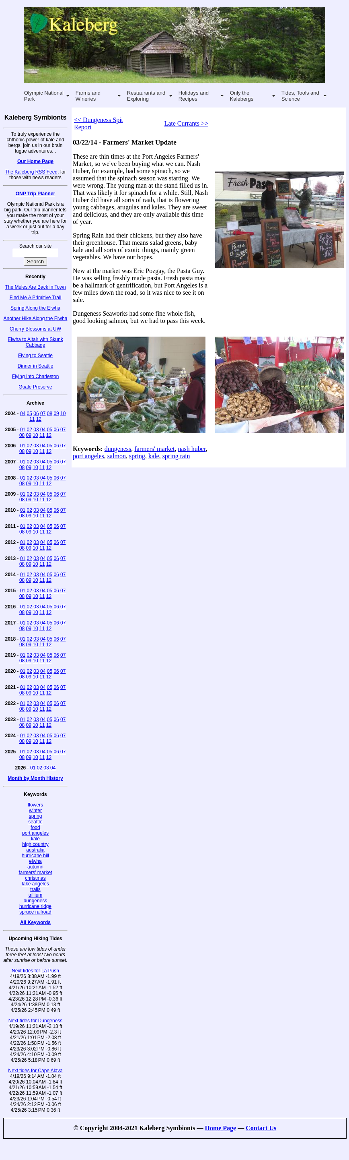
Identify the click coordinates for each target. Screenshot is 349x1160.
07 (42, 413)
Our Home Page (35, 161)
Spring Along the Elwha (35, 308)
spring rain (176, 456)
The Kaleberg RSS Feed (31, 172)
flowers (35, 805)
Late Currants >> (186, 123)
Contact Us (261, 1128)
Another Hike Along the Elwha (36, 318)
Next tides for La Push (35, 971)
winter (35, 810)
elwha (35, 861)
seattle (35, 822)
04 (22, 413)
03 (36, 429)
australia (35, 850)
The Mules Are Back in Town (35, 287)
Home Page (220, 1128)
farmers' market (35, 872)
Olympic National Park (44, 96)
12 (38, 419)
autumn (35, 867)
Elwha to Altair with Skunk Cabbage (35, 342)
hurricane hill (35, 855)
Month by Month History (35, 778)
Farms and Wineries (88, 96)
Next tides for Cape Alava (35, 1070)
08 (49, 413)
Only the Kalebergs (242, 96)
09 (56, 413)
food (35, 827)
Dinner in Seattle (35, 366)
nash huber (191, 448)
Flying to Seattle (35, 355)
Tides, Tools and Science (300, 96)
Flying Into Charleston (35, 376)
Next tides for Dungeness (35, 1021)
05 (29, 413)
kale (35, 839)
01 (22, 429)
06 (36, 413)
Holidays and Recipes (194, 96)
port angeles (35, 833)
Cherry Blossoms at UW (35, 329)
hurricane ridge (35, 906)
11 (32, 419)
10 (63, 413)
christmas (35, 878)
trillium (36, 895)
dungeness (35, 901)
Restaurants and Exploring (146, 96)
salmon (116, 456)
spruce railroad (35, 912)
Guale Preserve (35, 387)
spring (35, 816)
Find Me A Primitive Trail (36, 297)
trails (35, 889)
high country (35, 844)
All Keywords (35, 922)
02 (29, 429)
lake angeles (35, 884)
